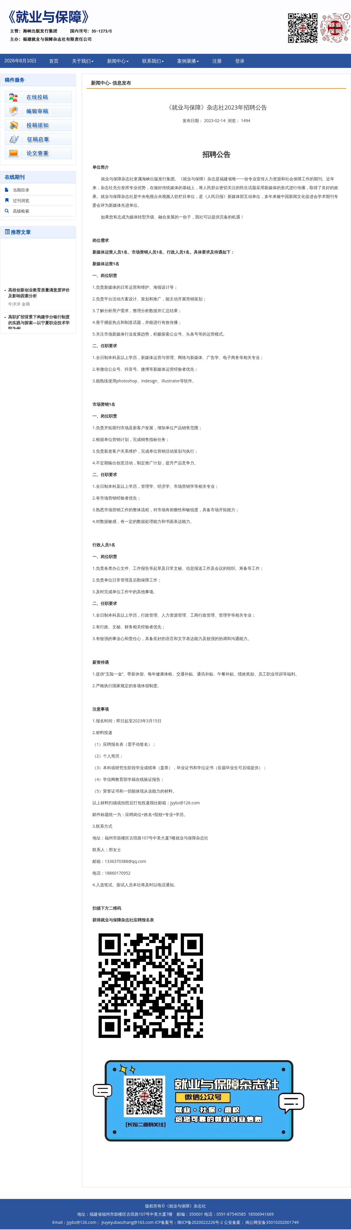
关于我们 (83, 61)
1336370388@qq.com (125, 861)
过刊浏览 (16, 200)
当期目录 (16, 190)
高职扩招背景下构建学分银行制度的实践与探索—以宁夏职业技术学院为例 (39, 324)
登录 (240, 61)
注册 (217, 61)
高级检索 (16, 211)
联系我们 (153, 61)
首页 (53, 61)
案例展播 (188, 61)
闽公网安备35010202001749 (272, 1222)
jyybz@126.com (185, 802)
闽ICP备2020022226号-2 (200, 1222)
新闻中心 (118, 61)
